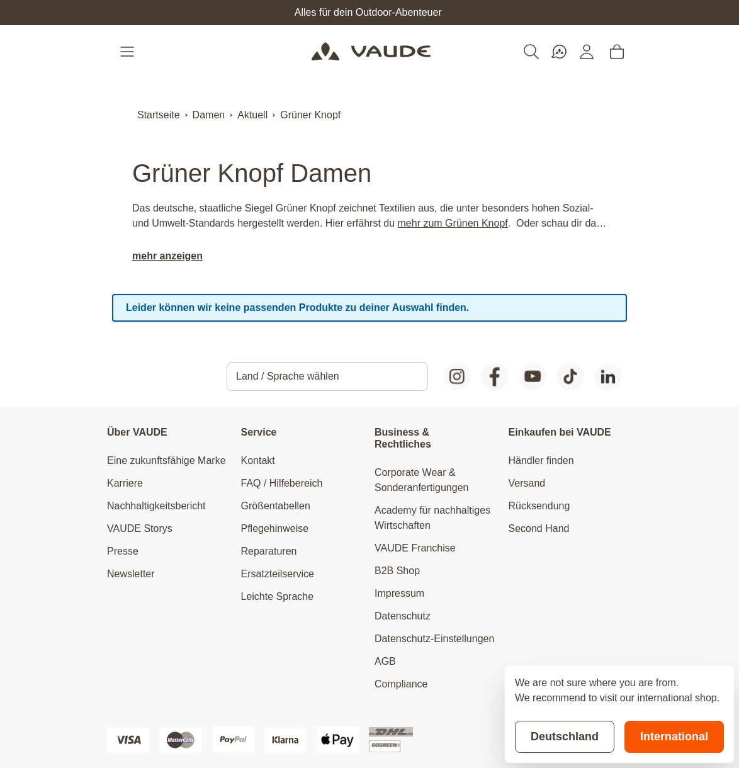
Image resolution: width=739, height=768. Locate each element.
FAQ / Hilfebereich (282, 483)
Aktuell (252, 115)
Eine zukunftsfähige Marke (166, 460)
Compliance (401, 684)
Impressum (399, 593)
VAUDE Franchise (415, 548)
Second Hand (539, 528)
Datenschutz (403, 616)
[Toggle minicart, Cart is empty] (617, 52)
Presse (122, 551)
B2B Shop (397, 570)
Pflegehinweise (275, 528)
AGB (385, 661)
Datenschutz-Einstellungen (434, 638)
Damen (209, 115)
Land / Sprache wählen (287, 376)
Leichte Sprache (277, 596)
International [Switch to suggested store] (674, 736)
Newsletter (131, 573)
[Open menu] (128, 51)
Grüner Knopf (310, 115)
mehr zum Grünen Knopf (453, 223)
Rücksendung (539, 505)
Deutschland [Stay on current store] (565, 736)
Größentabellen (275, 505)
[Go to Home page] (371, 51)
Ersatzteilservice (277, 573)
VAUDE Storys (139, 528)
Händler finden (541, 460)
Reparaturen (269, 551)
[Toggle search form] (531, 52)
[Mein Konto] (587, 52)
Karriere (125, 483)
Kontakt (258, 460)
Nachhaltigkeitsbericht (156, 505)
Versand (527, 483)
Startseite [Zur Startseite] (158, 115)
